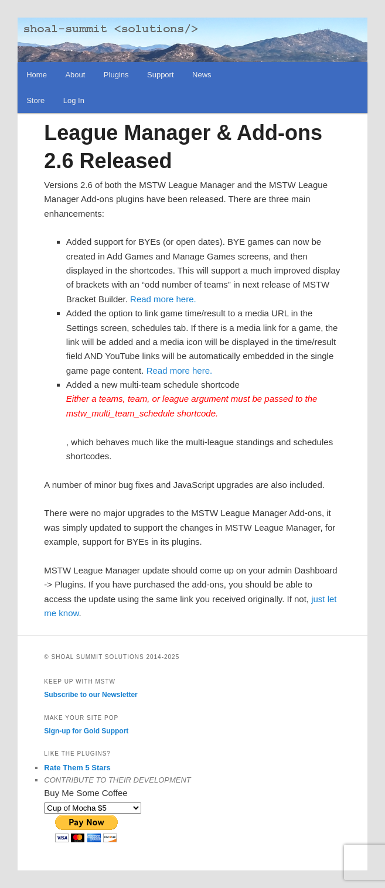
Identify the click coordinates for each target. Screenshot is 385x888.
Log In (73, 100)
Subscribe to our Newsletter (90, 695)
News (202, 74)
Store (35, 100)
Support (160, 74)
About (75, 74)
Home (36, 74)
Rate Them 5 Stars (77, 767)
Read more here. (163, 299)
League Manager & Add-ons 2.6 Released (183, 147)
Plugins (116, 74)
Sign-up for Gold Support (86, 731)
